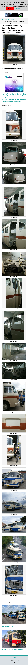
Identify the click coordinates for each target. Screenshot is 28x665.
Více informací (18, 8)
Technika (7, 19)
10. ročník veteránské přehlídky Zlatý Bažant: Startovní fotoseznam (14, 100)
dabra (18, 32)
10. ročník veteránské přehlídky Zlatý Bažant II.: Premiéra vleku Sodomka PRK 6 (14, 96)
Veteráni (12, 19)
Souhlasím (10, 8)
